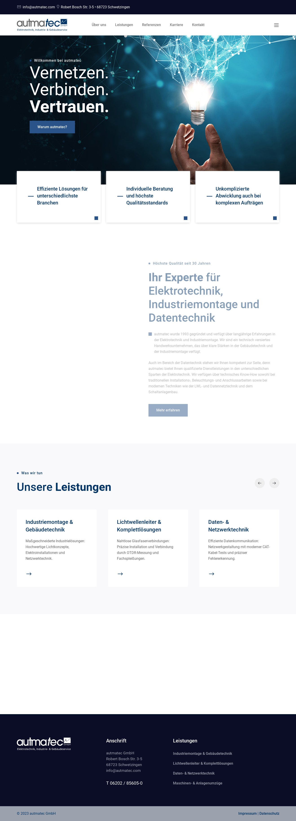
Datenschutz (269, 813)
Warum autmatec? (52, 127)
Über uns (99, 25)
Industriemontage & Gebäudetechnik (202, 753)
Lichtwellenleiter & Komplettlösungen (203, 763)
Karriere (176, 25)
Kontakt (198, 25)
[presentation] (260, 483)
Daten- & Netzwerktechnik (194, 773)
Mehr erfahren (166, 410)
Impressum (247, 813)
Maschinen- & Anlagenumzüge (197, 783)
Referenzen (151, 25)
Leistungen (124, 25)
